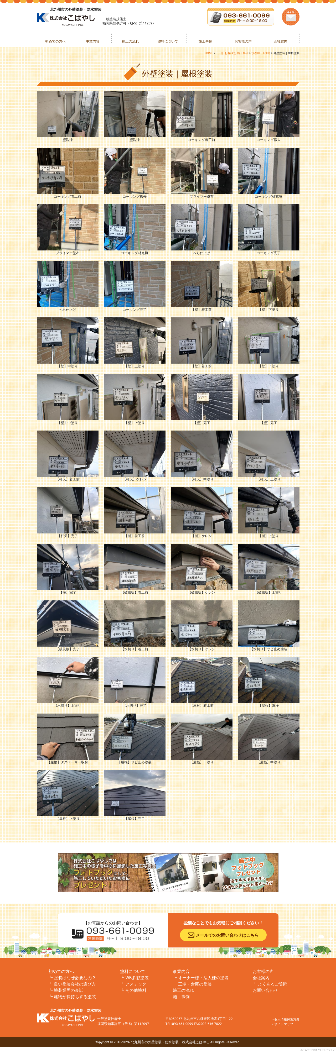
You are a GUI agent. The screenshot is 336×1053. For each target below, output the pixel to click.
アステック (135, 984)
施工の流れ (130, 41)
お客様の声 (243, 41)
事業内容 (93, 41)
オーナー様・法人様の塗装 (203, 977)
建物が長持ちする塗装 (75, 996)
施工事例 (205, 41)
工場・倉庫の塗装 (195, 984)
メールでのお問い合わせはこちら (227, 935)
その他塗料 (135, 990)
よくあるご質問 (272, 984)
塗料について (168, 41)
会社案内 (280, 41)
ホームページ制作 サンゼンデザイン (318, 1050)
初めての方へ (55, 41)
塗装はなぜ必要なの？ (75, 977)
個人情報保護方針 (286, 1019)
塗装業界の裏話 (68, 990)
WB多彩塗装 (136, 977)
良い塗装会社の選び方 (75, 984)
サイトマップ (283, 1024)
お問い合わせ (265, 990)
